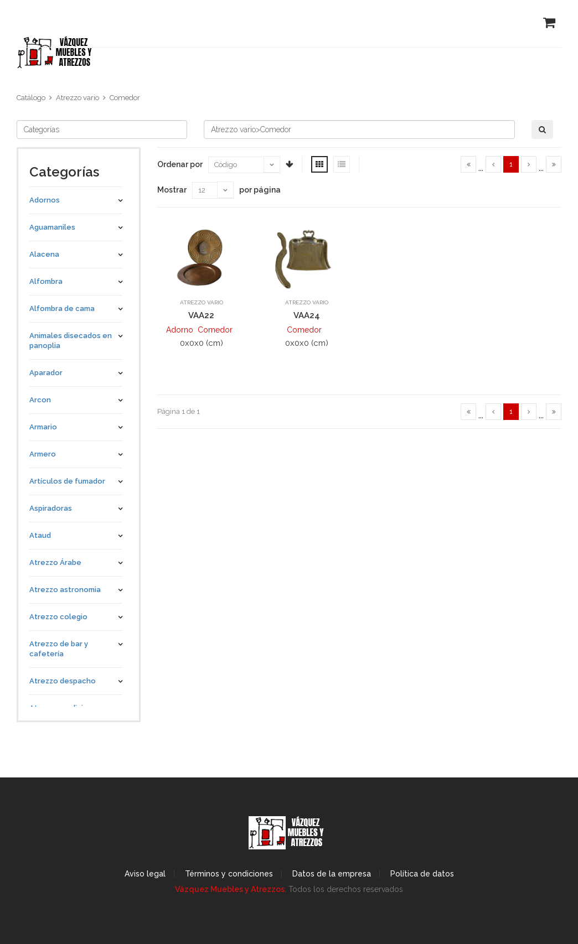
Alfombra (46, 281)
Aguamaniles (52, 227)
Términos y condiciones (229, 874)
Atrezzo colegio (58, 617)
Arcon (40, 400)
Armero (42, 454)
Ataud (40, 535)
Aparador (46, 373)
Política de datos (422, 874)
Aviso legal (145, 874)
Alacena (44, 254)
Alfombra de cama (62, 308)
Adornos (44, 200)
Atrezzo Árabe (55, 562)
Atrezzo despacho (62, 681)
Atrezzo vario (77, 98)
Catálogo (31, 98)
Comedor (125, 98)
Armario (43, 427)
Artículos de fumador (67, 481)
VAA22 (201, 315)
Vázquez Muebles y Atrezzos (230, 889)
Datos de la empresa (331, 874)
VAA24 (306, 315)
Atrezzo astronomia (65, 589)
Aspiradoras (50, 508)
